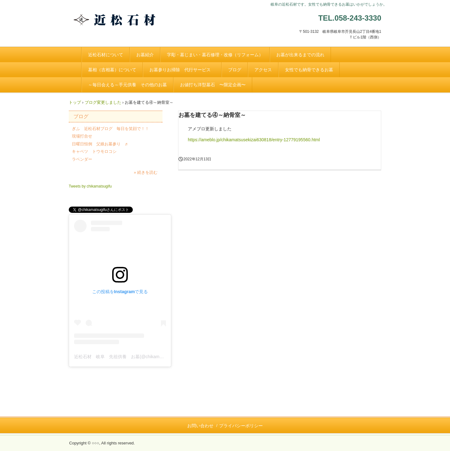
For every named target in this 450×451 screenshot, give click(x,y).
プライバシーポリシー (241, 425)
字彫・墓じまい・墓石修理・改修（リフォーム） (215, 54)
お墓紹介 (145, 54)
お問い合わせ (200, 425)
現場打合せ (82, 136)
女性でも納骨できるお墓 (309, 69)
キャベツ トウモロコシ (94, 151)
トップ (75, 102)
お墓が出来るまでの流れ (300, 54)
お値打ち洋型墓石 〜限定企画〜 (213, 84)
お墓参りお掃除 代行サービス (182, 69)
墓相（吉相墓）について (112, 69)
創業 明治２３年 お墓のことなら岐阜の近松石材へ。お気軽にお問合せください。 (123, 26)
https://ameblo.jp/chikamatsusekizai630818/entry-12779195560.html (254, 139)
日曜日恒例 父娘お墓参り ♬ (100, 144)
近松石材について (105, 54)
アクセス (263, 69)
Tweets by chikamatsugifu (90, 186)
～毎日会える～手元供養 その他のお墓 (127, 84)
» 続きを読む (146, 172)
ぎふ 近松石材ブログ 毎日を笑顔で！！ (110, 128)
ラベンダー (82, 159)
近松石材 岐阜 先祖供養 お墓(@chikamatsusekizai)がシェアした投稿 (146, 356)
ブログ (234, 69)
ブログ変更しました (103, 102)
